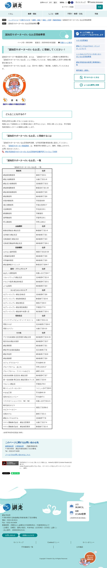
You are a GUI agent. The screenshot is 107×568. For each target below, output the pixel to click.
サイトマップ (81, 2)
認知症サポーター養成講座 (19, 146)
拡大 (55, 2)
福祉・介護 (47, 20)
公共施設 (79, 547)
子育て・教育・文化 (74, 14)
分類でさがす (25, 20)
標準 (50, 2)
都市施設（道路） (83, 70)
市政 (96, 14)
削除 (38, 23)
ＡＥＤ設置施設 (82, 40)
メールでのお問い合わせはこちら (17, 455)
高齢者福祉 (57, 20)
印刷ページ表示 (66, 42)
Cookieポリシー (53, 542)
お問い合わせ (10, 535)
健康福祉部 (9, 446)
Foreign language (96, 2)
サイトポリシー (88, 542)
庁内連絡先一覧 (27, 547)
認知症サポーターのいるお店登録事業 (22, 23)
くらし (10, 14)
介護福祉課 (19, 446)
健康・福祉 (32, 14)
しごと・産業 (53, 14)
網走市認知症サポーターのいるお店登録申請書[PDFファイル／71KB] (31, 152)
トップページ (13, 20)
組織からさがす (28, 535)
